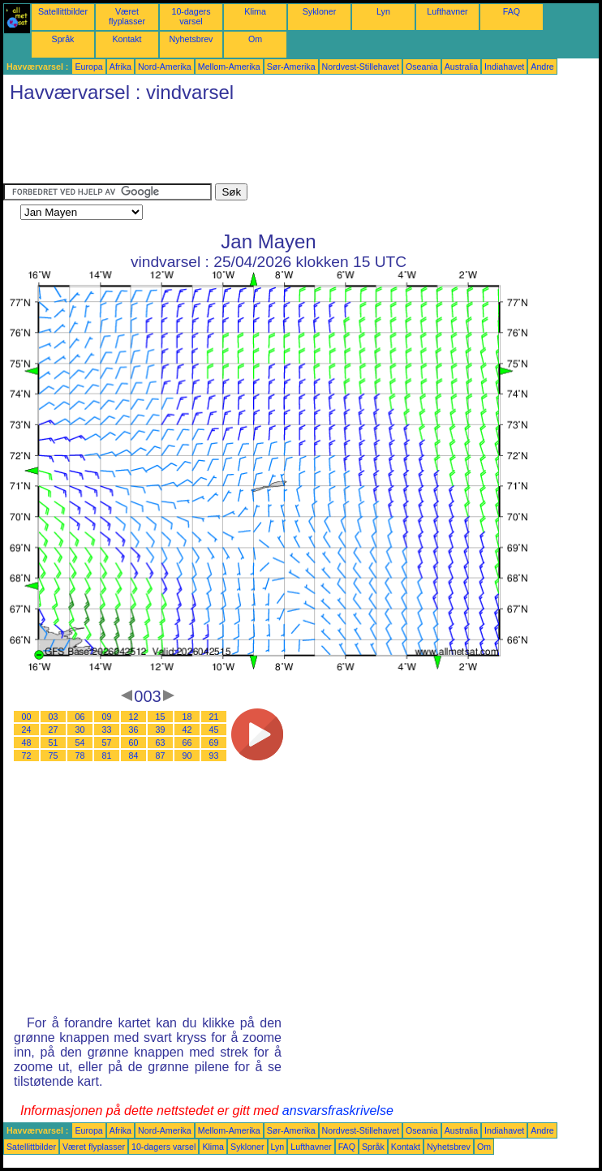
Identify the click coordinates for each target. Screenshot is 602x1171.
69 (214, 742)
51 (53, 742)
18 (187, 716)
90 (187, 755)
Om (255, 39)
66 (187, 742)
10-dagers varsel (191, 16)
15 (161, 716)
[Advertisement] (298, 146)
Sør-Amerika (291, 66)
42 (187, 729)
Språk (63, 39)
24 (27, 729)
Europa (88, 66)
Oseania (422, 66)
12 (134, 716)
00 (27, 716)
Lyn (383, 11)
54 (80, 742)
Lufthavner (447, 11)
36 (134, 729)
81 (107, 755)
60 (134, 742)
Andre (542, 66)
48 (27, 742)
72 (27, 755)
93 (214, 755)
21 (214, 716)
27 (53, 729)
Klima (255, 11)
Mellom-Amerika (229, 66)
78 (80, 755)
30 (80, 729)
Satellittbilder (63, 11)
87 (161, 755)
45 (214, 729)
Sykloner (319, 11)
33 (107, 729)
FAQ (511, 11)
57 (107, 742)
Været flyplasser (127, 16)
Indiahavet (504, 66)
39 (161, 729)
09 (107, 716)
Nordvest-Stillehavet (360, 66)
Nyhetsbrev (191, 39)
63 (161, 742)
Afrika (120, 66)
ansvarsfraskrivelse (337, 1110)
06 (80, 716)
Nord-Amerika (164, 66)
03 (53, 716)
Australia (461, 66)
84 (134, 755)
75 (53, 755)
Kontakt (126, 39)
